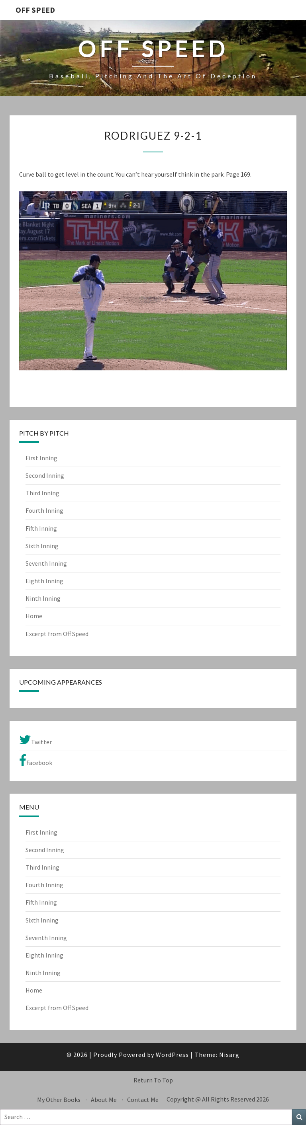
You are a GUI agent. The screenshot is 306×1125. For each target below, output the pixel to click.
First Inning (41, 458)
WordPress (172, 1055)
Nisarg (229, 1055)
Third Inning (42, 493)
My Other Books (58, 1100)
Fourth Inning (44, 510)
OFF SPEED (35, 10)
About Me (104, 1100)
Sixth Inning (42, 546)
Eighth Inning (44, 581)
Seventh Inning (46, 563)
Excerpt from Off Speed (57, 634)
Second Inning (45, 475)
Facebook (35, 760)
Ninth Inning (43, 598)
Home (34, 616)
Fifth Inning (41, 528)
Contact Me (143, 1100)
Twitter (35, 740)
